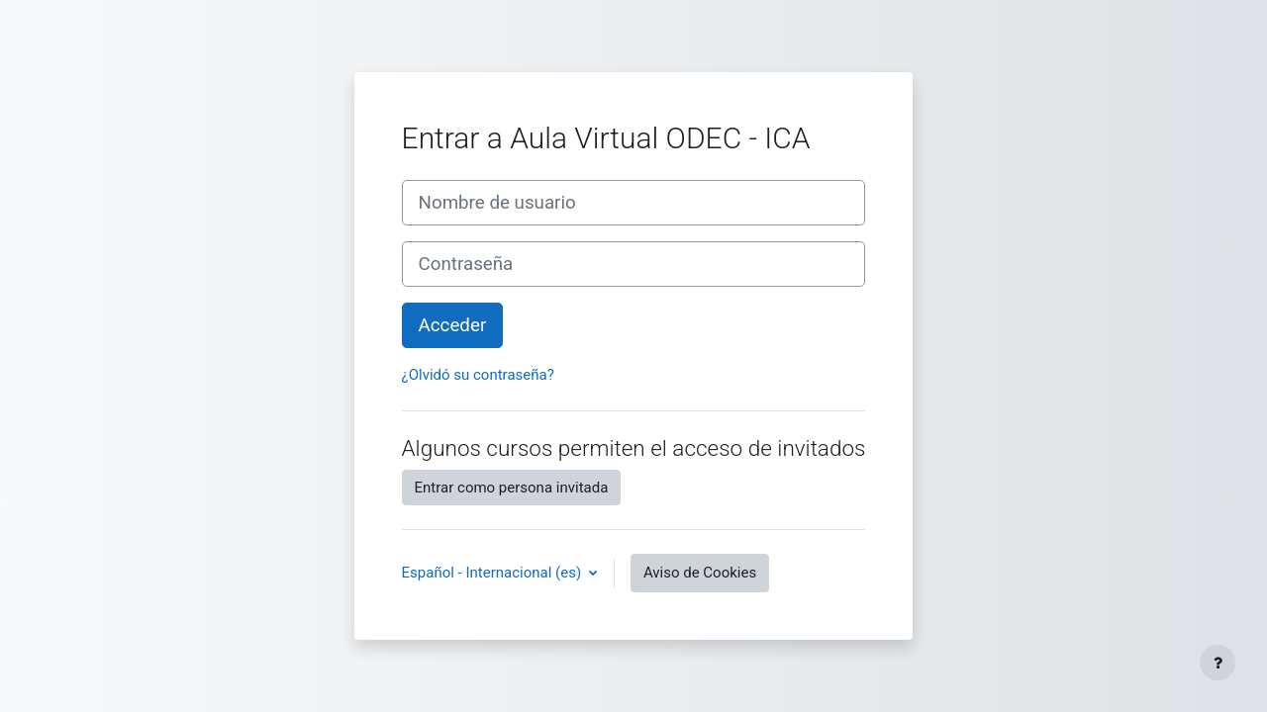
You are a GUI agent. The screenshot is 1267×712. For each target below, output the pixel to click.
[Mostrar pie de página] (1217, 662)
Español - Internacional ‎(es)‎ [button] (493, 572)
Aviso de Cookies (699, 572)
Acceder (453, 325)
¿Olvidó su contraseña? (478, 375)
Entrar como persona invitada (512, 487)
